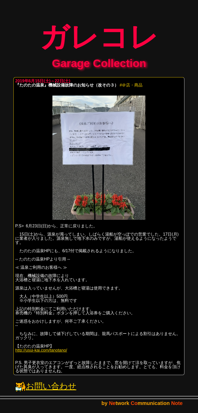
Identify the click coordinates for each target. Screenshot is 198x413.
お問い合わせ (45, 389)
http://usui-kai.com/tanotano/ (41, 354)
